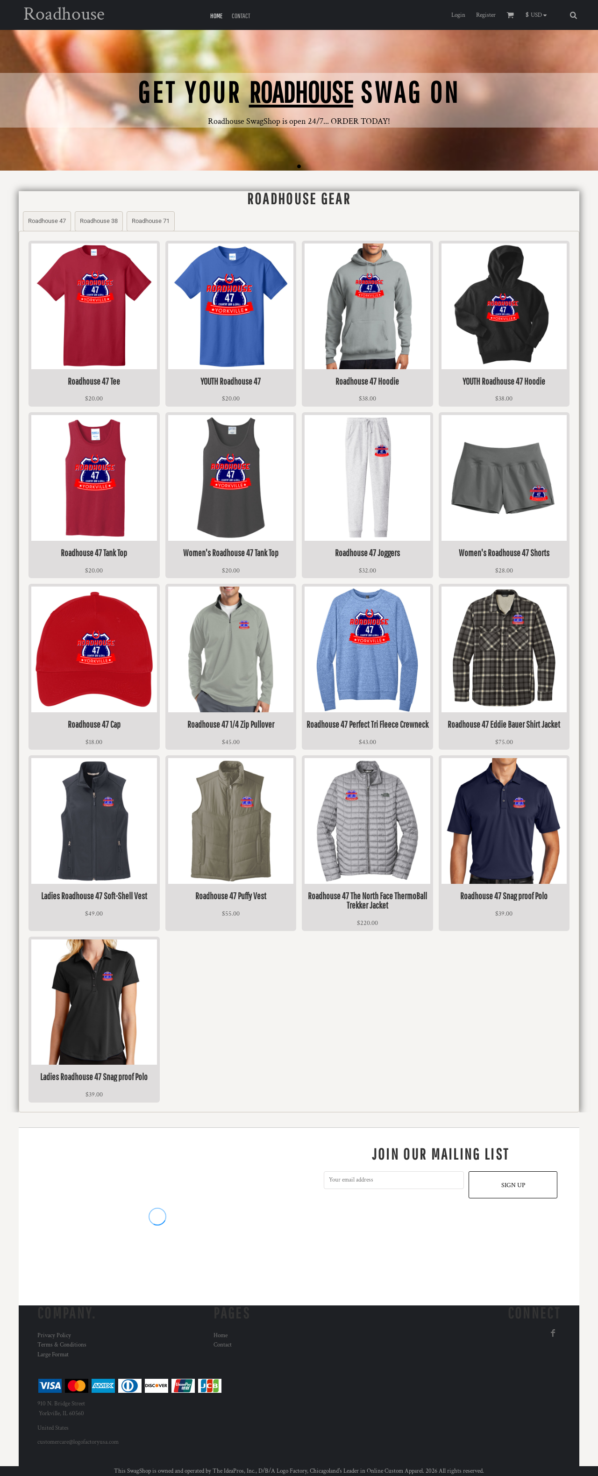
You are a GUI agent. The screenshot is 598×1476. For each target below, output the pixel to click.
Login (458, 15)
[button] (538, 15)
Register (486, 15)
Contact (223, 1345)
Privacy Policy (54, 1336)
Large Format (53, 1355)
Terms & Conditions (61, 1345)
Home (221, 1336)
